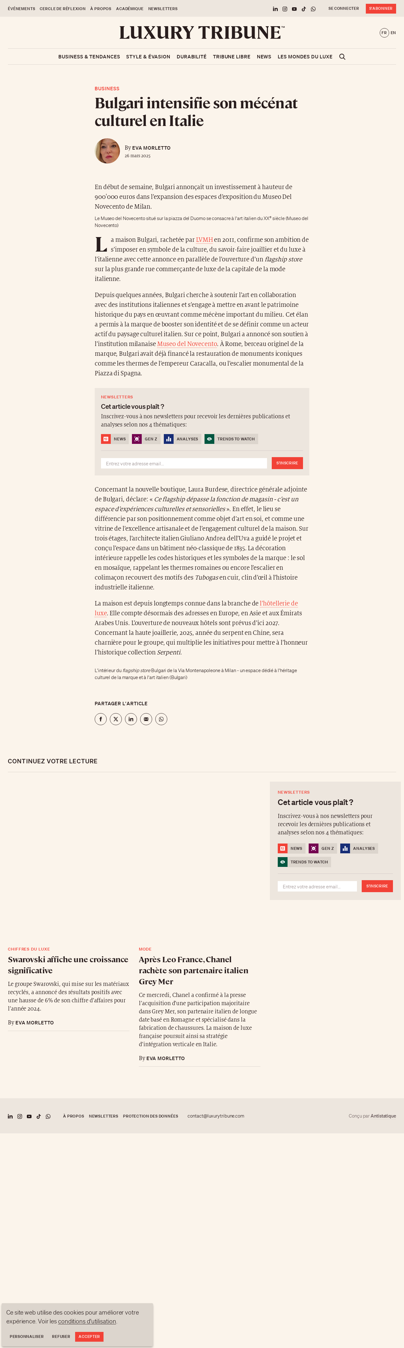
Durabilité (192, 56)
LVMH (204, 240)
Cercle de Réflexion (63, 8)
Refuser (61, 1336)
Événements (21, 8)
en (393, 32)
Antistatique (383, 1115)
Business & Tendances (89, 56)
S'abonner (381, 8)
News (264, 56)
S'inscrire (287, 463)
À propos (100, 8)
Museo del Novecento (187, 344)
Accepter (89, 1336)
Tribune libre (232, 56)
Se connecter (344, 8)
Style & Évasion (148, 56)
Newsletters (163, 8)
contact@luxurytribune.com (215, 1116)
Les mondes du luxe (305, 56)
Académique (129, 8)
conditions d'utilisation (87, 1321)
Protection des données (150, 1116)
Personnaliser (27, 1336)
